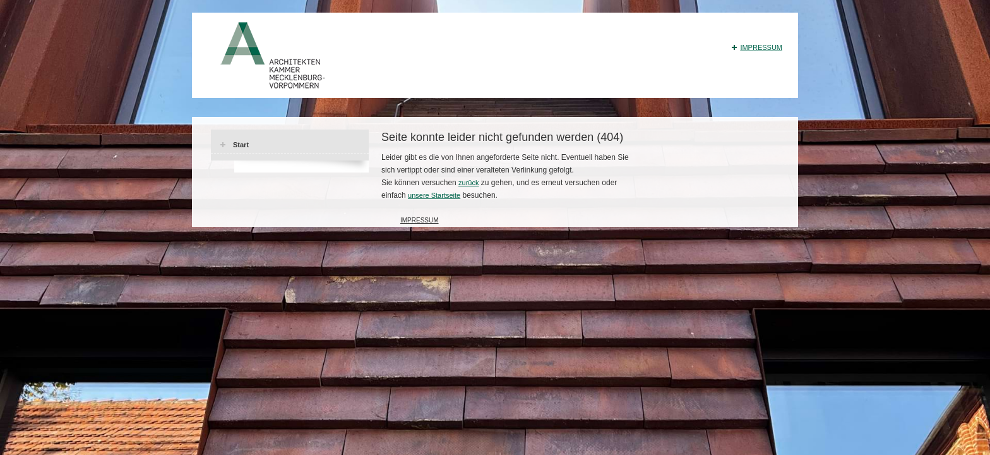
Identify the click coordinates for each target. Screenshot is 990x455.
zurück (468, 182)
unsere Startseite (434, 195)
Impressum (761, 47)
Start (241, 145)
